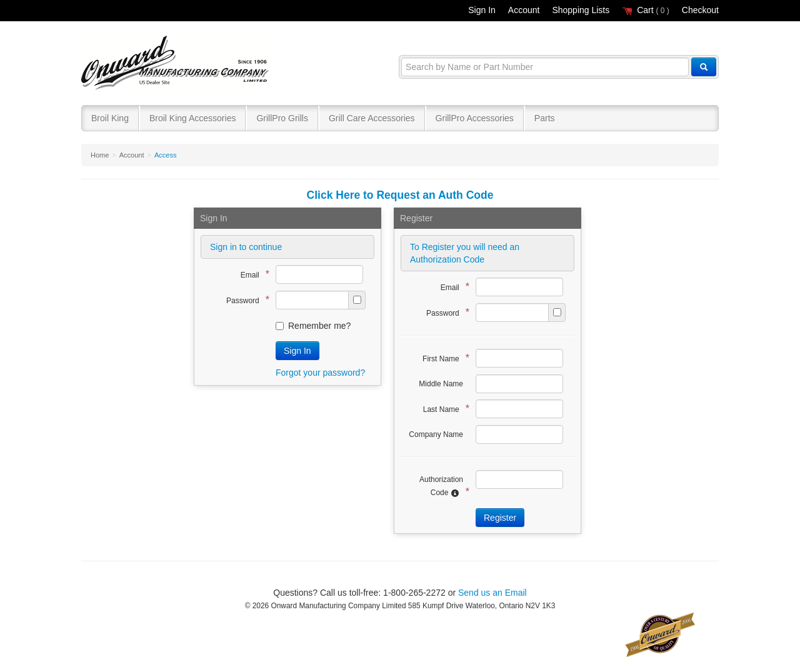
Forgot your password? (320, 373)
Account (524, 10)
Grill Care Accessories (372, 118)
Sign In (482, 10)
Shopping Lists (580, 10)
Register (500, 518)
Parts (544, 118)
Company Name (436, 434)
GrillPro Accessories (475, 118)
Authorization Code (441, 486)
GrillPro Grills (282, 118)
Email (252, 274)
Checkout (700, 10)
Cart (645, 10)
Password (244, 299)
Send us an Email (492, 593)
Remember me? (313, 326)
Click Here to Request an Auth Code (400, 195)
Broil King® (176, 63)
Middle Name (441, 383)
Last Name (443, 408)
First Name (442, 358)
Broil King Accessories (192, 118)
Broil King (110, 118)
